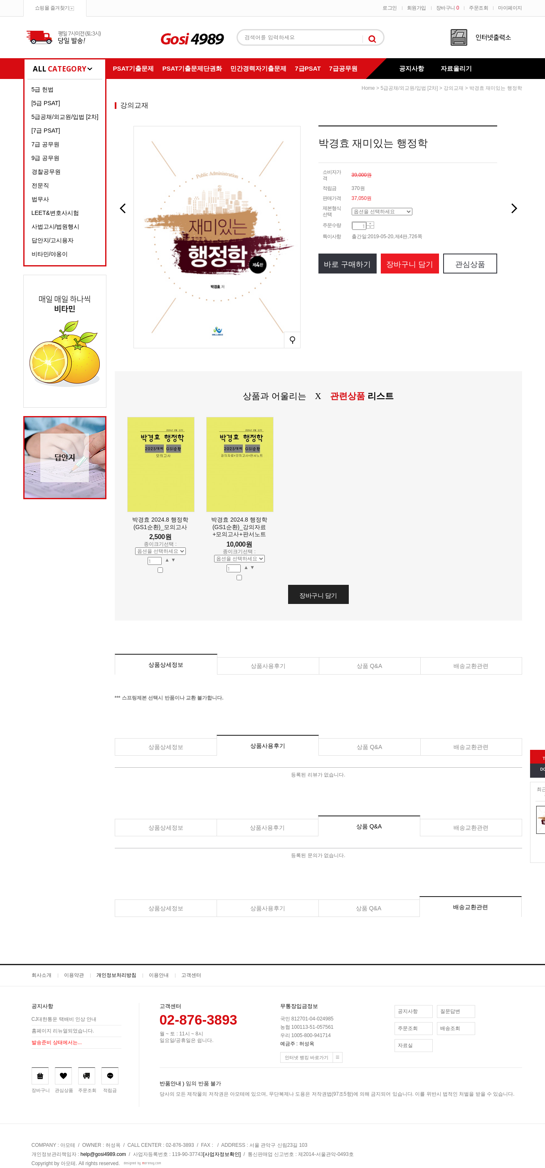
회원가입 (416, 8)
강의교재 (454, 88)
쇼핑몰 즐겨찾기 (52, 8)
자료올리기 (456, 68)
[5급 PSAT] (46, 103)
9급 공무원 (46, 158)
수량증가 (370, 224)
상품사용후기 (268, 666)
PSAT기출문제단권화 (192, 68)
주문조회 (478, 8)
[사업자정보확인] (222, 1154)
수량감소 (370, 227)
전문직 (40, 185)
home (368, 88)
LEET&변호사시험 (55, 212)
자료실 (405, 1045)
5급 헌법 (43, 89)
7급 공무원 (46, 144)
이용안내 (159, 975)
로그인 (389, 8)
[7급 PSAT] (46, 130)
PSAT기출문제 (133, 68)
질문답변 (450, 1011)
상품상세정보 (165, 664)
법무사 (40, 199)
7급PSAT (308, 68)
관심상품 (470, 264)
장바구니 (447, 8)
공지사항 (411, 68)
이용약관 (74, 975)
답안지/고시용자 (53, 240)
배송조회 (450, 1028)
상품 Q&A (369, 666)
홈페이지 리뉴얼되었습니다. (63, 1031)
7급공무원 (343, 68)
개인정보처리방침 (116, 975)
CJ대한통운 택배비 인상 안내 (64, 1020)
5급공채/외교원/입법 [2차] (65, 116)
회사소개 (42, 975)
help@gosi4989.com (103, 1154)
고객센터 (191, 975)
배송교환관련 (471, 666)
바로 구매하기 (347, 264)
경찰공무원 (46, 171)
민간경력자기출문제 (258, 68)
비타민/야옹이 (50, 254)
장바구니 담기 (409, 264)
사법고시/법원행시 (56, 226)
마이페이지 (510, 8)
